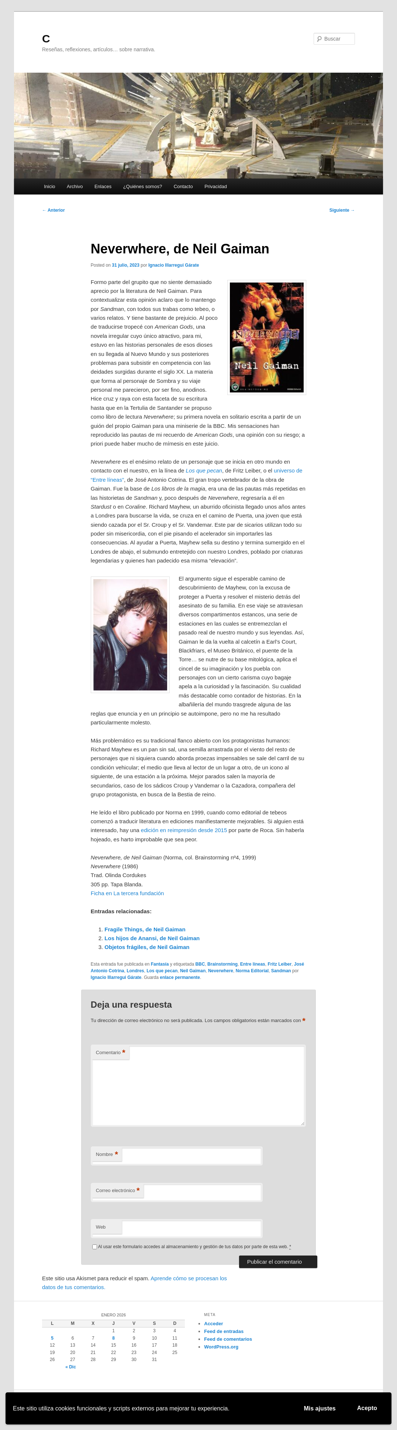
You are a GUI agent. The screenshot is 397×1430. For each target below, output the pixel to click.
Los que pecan (161, 970)
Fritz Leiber (279, 964)
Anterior (53, 210)
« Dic (70, 1367)
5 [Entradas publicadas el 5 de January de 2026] (52, 1338)
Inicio (49, 186)
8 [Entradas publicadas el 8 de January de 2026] (113, 1338)
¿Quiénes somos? (142, 186)
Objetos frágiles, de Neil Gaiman (146, 947)
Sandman (281, 970)
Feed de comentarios (228, 1339)
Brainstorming (222, 964)
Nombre (107, 1154)
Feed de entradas (224, 1331)
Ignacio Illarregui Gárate (173, 265)
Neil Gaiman (193, 970)
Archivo (75, 186)
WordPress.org (221, 1347)
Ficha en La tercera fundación (127, 893)
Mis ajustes (320, 1408)
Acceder (213, 1323)
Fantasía (160, 964)
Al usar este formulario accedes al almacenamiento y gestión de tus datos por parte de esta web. (194, 1247)
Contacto (183, 186)
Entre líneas (252, 964)
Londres (135, 970)
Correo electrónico (118, 1190)
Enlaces (102, 186)
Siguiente (342, 210)
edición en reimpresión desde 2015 (184, 830)
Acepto (367, 1408)
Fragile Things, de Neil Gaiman (144, 929)
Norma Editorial (252, 970)
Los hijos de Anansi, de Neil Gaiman (152, 938)
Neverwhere (220, 970)
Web (101, 1227)
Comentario (110, 1053)
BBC (200, 964)
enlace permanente (180, 977)
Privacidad (215, 186)
